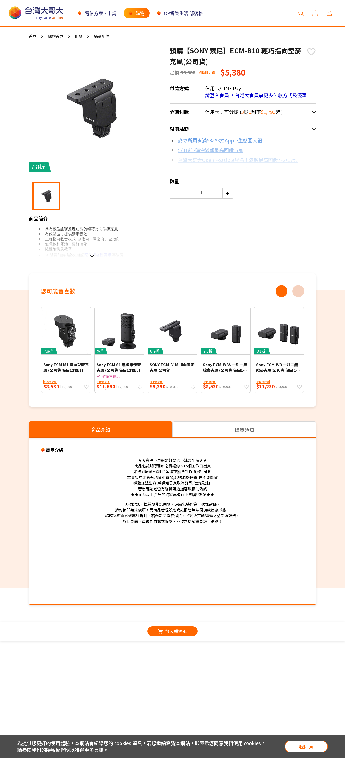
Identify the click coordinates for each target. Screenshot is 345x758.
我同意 (306, 746)
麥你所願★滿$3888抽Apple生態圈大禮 (220, 140)
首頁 (32, 36)
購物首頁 (55, 36)
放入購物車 (172, 631)
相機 (78, 36)
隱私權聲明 (58, 749)
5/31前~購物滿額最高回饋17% (210, 150)
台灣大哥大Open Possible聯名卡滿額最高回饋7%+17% (238, 159)
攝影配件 (101, 36)
